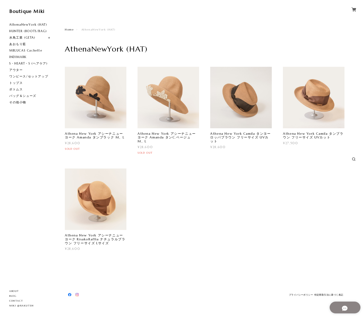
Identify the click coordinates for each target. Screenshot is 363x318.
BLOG (12, 295)
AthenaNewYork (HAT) (28, 24)
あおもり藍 (17, 44)
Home (69, 29)
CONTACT (16, 300)
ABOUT (14, 291)
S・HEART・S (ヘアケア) (28, 63)
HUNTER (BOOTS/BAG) (28, 31)
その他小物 (17, 102)
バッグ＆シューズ (22, 95)
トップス (16, 82)
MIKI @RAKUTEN (21, 305)
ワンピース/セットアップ (28, 76)
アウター (16, 69)
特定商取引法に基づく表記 (328, 295)
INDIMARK (18, 56)
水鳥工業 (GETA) (22, 37)
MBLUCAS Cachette (25, 50)
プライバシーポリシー (301, 295)
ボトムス (16, 89)
